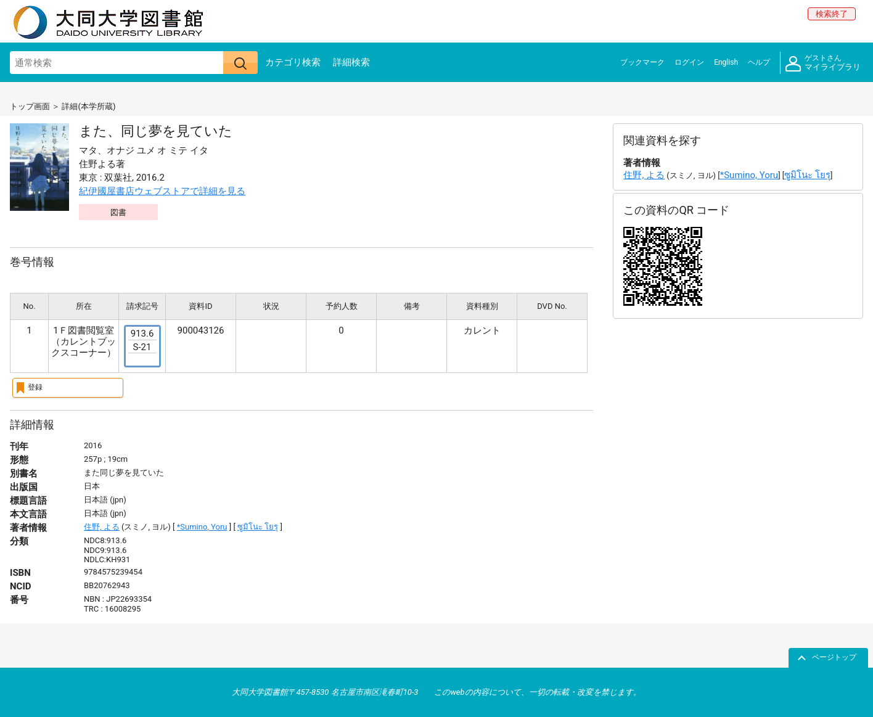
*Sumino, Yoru (202, 526)
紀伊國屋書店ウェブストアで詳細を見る (162, 191)
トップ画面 (30, 106)
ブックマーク (642, 62)
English (726, 62)
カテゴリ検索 (293, 62)
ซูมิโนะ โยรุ (257, 526)
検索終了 (832, 13)
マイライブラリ (823, 63)
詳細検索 (351, 62)
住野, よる (102, 526)
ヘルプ (759, 62)
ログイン (689, 62)
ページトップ (834, 657)
